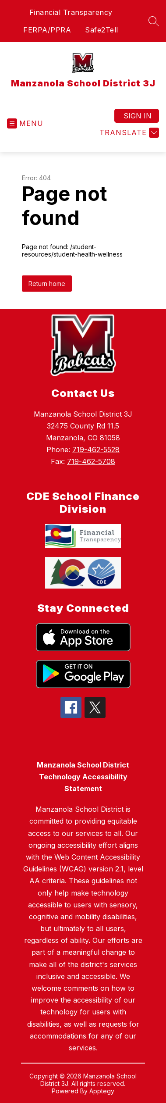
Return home (46, 283)
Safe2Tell (101, 29)
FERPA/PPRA (47, 29)
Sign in (138, 115)
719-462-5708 (91, 461)
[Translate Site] (128, 132)
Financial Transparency (71, 12)
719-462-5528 (96, 449)
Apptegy (101, 1091)
